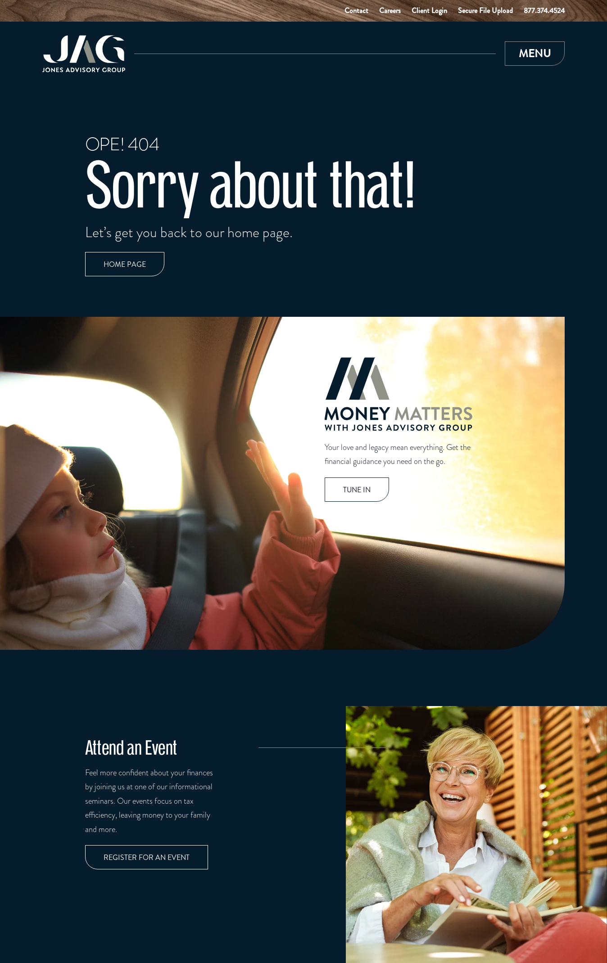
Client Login (429, 10)
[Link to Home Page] (83, 53)
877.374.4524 (544, 10)
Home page (125, 264)
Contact (356, 10)
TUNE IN (357, 490)
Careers (390, 10)
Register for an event (147, 857)
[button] (535, 53)
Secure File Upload (485, 10)
